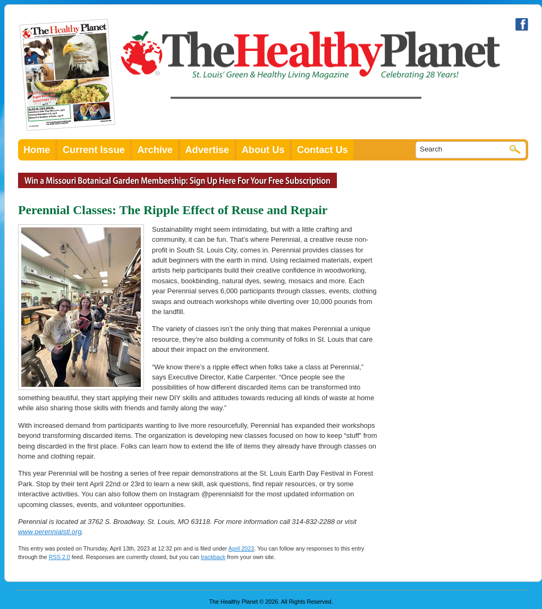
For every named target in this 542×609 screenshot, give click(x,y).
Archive (155, 150)
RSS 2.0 (59, 557)
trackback (213, 557)
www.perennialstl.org (50, 532)
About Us (263, 150)
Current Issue (94, 150)
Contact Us (322, 150)
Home (36, 150)
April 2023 (241, 548)
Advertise (207, 150)
